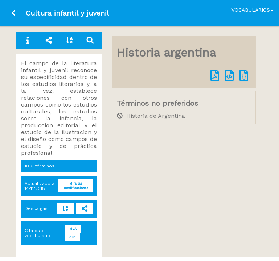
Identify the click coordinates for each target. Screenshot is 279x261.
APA (72, 237)
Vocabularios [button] (252, 10)
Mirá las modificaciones (76, 186)
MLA (73, 229)
